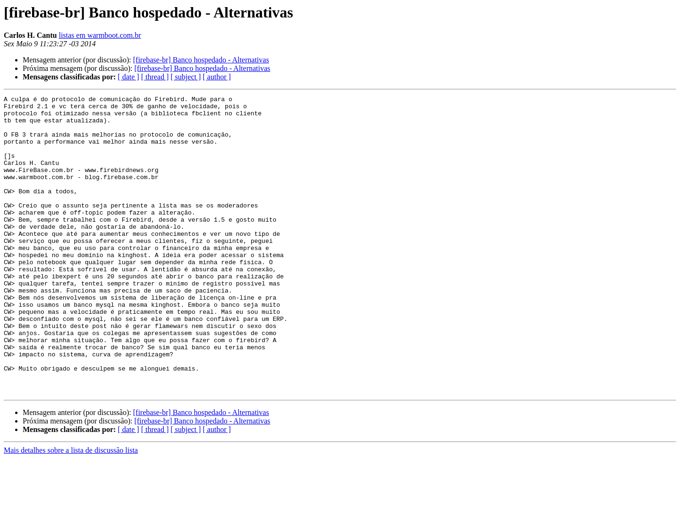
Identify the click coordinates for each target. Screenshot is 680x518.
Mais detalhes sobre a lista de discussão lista (71, 510)
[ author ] (217, 77)
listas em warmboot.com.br (100, 35)
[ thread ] (155, 77)
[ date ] (128, 77)
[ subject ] (185, 77)
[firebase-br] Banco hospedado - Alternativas (201, 60)
